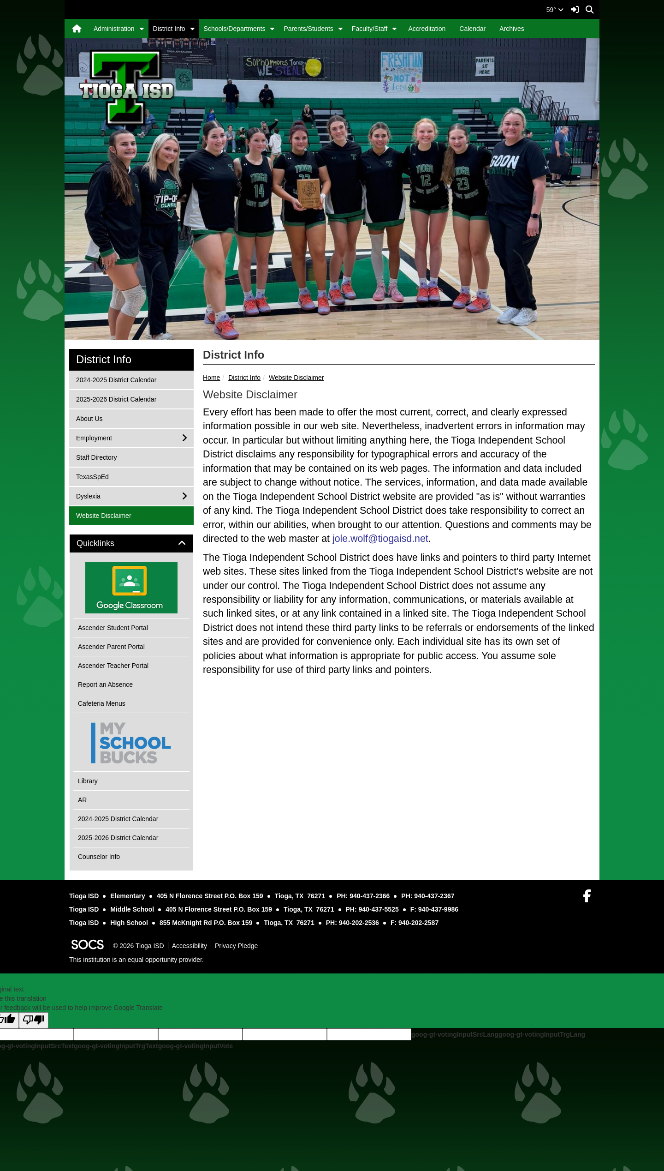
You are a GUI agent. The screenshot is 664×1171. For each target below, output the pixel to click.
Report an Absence (105, 684)
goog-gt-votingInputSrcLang (454, 1034)
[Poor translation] (33, 1020)
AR (82, 800)
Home (211, 377)
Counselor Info (99, 856)
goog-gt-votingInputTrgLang (541, 1034)
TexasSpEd (92, 476)
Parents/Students (308, 28)
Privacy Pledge (236, 945)
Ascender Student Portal (113, 627)
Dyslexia (88, 495)
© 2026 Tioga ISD (138, 945)
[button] (141, 28)
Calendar (472, 28)
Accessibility (189, 945)
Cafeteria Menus (101, 703)
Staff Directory (96, 456)
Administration (114, 28)
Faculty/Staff (370, 28)
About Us (89, 418)
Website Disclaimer (296, 377)
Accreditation (426, 28)
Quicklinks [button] (106, 543)
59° (554, 9)
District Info (169, 28)
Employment (94, 437)
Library (88, 781)
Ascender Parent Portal (111, 646)
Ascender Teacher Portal (113, 665)
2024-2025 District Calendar (116, 379)
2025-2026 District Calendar (116, 398)
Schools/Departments (235, 28)
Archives (511, 28)
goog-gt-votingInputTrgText (116, 1046)
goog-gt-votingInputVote (195, 1046)
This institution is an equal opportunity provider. (136, 959)
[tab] (131, 543)
